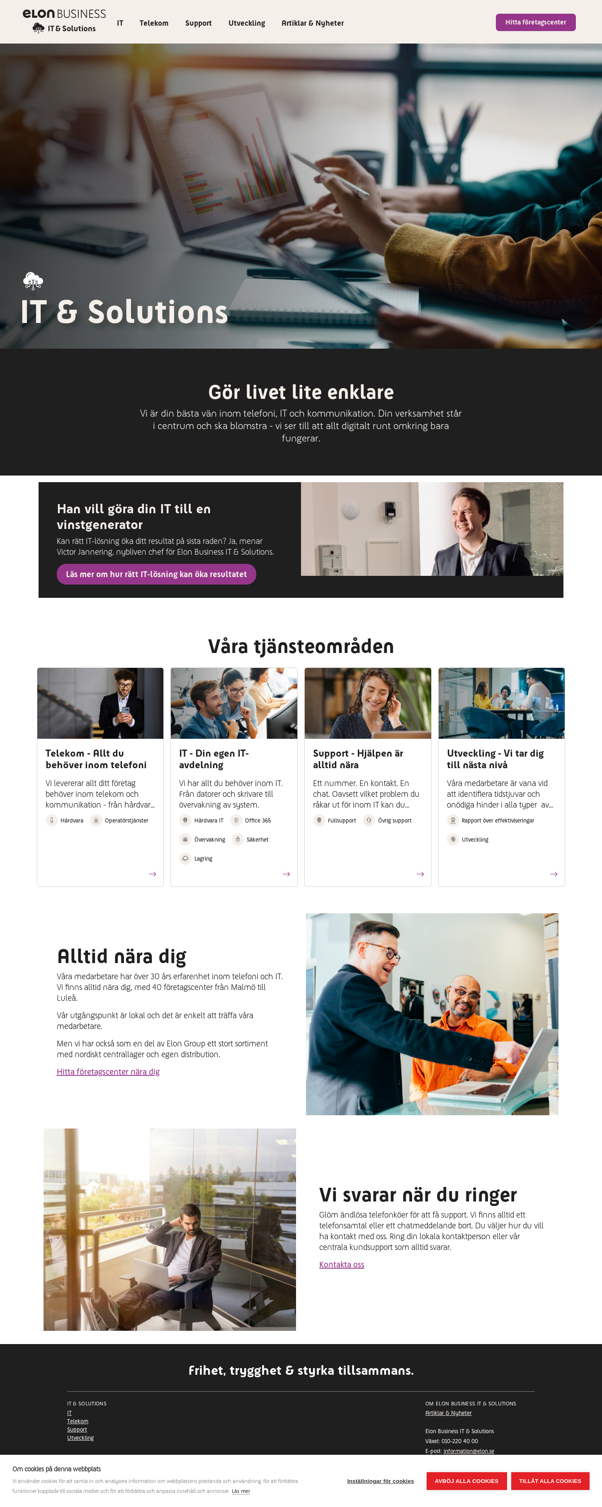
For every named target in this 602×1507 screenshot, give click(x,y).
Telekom (154, 23)
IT (120, 23)
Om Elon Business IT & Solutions (471, 1404)
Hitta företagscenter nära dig (108, 1072)
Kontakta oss (341, 1264)
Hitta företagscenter (535, 22)
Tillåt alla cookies (550, 1481)
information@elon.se (469, 1451)
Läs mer (241, 1491)
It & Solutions (87, 1404)
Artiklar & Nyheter (313, 23)
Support (198, 23)
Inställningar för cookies (380, 1481)
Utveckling (246, 23)
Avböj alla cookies (467, 1481)
